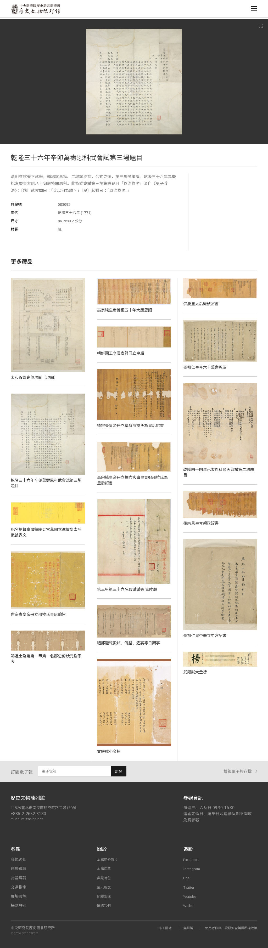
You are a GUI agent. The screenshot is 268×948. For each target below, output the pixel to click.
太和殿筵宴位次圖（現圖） (36, 377)
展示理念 (105, 887)
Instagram (192, 868)
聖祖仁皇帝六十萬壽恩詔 (206, 367)
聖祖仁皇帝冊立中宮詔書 (206, 635)
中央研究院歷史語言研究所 (33, 928)
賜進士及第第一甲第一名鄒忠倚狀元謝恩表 (46, 658)
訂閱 (118, 771)
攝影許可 (18, 905)
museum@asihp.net (27, 818)
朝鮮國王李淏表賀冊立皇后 (122, 353)
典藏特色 (105, 877)
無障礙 (181, 927)
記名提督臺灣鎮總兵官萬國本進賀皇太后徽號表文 (46, 532)
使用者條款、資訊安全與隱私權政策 (228, 927)
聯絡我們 (105, 905)
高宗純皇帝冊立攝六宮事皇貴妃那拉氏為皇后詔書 (133, 480)
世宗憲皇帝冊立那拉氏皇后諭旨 (40, 614)
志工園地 (156, 927)
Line (187, 877)
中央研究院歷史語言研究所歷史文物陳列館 (37, 9)
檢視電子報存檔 (240, 771)
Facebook (192, 859)
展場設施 (18, 896)
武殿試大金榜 (196, 672)
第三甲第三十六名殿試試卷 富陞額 (129, 589)
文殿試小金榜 (109, 751)
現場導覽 (18, 868)
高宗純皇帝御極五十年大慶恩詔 (126, 310)
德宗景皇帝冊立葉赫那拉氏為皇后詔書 (133, 425)
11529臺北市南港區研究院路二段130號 (46, 807)
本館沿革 (105, 868)
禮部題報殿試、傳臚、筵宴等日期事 (131, 643)
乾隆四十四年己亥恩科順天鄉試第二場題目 (219, 472)
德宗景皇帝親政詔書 (202, 523)
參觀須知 (18, 859)
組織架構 (105, 896)
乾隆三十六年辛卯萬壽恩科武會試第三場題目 (46, 483)
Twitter (190, 887)
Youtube (191, 896)
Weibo (189, 905)
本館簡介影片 (109, 859)
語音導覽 (18, 877)
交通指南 (18, 887)
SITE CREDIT (30, 933)
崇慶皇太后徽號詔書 (202, 303)
